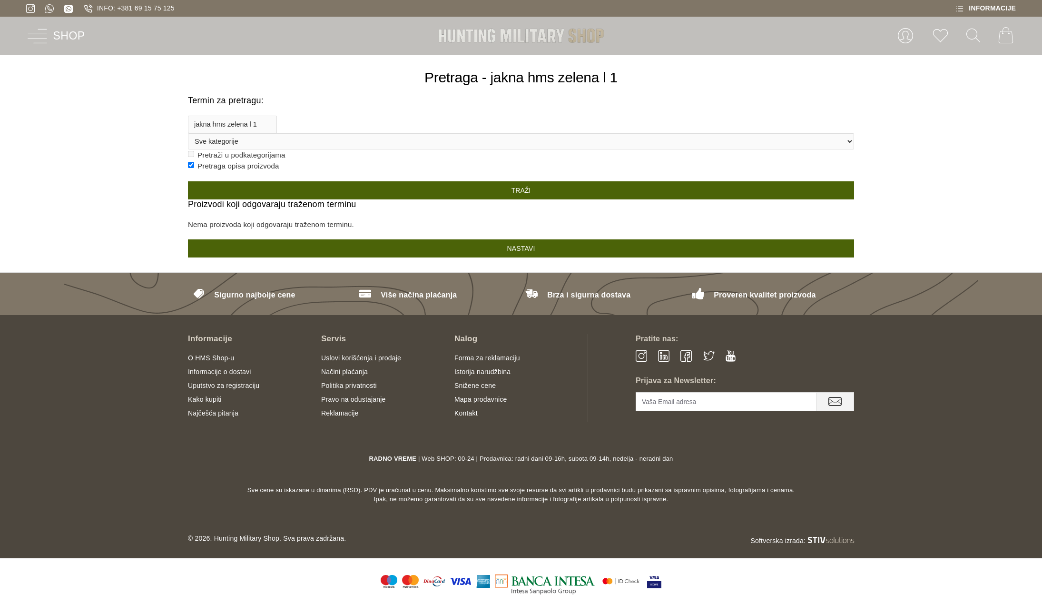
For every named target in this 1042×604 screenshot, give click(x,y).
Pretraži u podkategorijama (236, 155)
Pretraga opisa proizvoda (233, 166)
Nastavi (521, 249)
